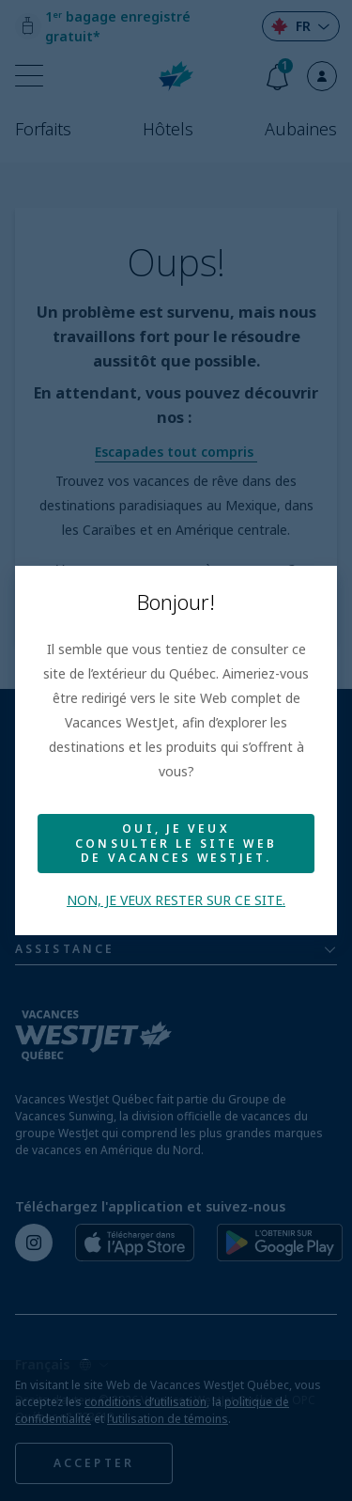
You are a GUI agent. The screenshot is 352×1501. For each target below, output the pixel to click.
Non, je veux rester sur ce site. (176, 900)
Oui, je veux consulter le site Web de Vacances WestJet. (176, 843)
